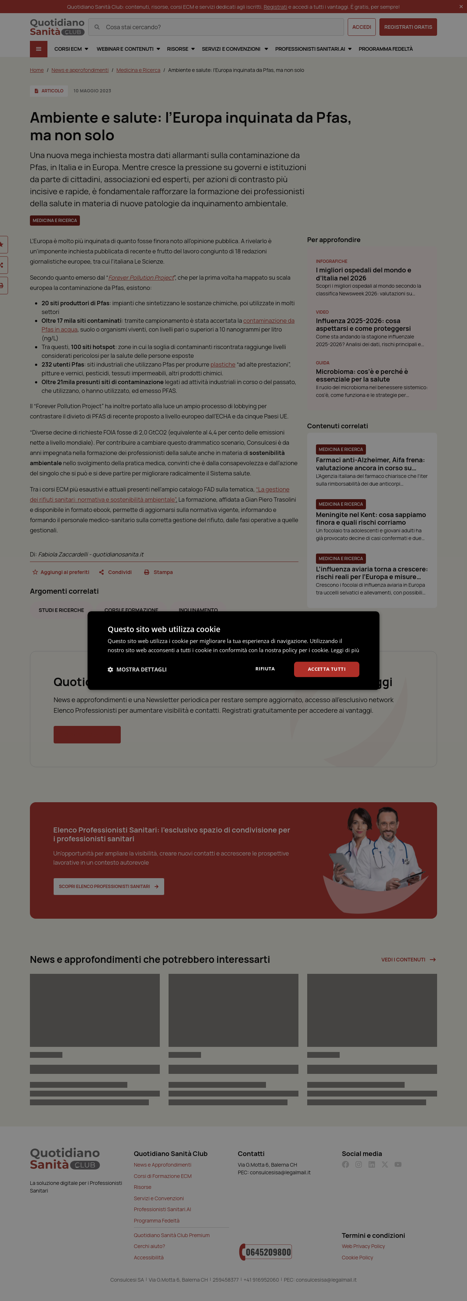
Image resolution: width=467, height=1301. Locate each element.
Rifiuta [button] (261, 673)
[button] (137, 674)
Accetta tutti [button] (325, 673)
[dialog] (233, 650)
